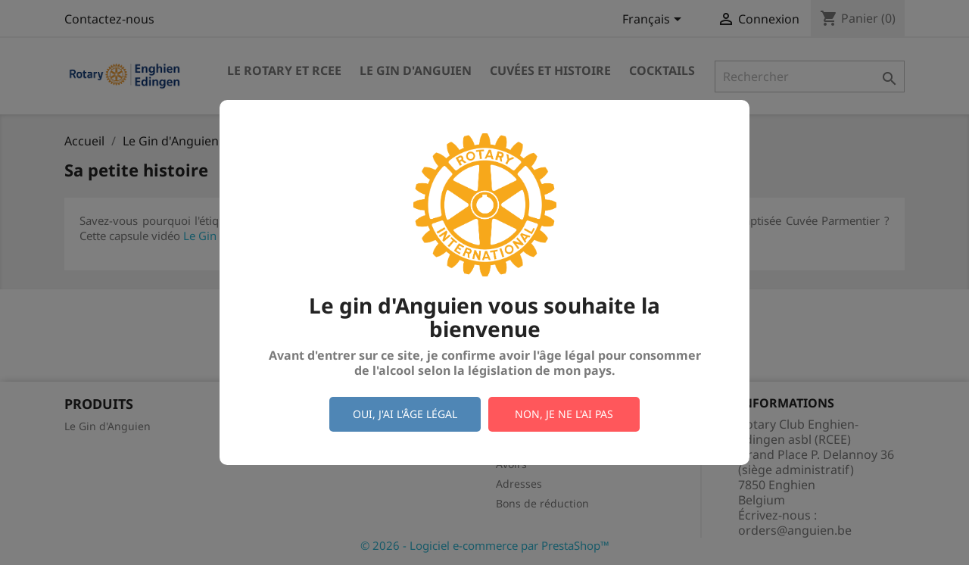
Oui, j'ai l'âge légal (405, 414)
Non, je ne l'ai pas (564, 414)
